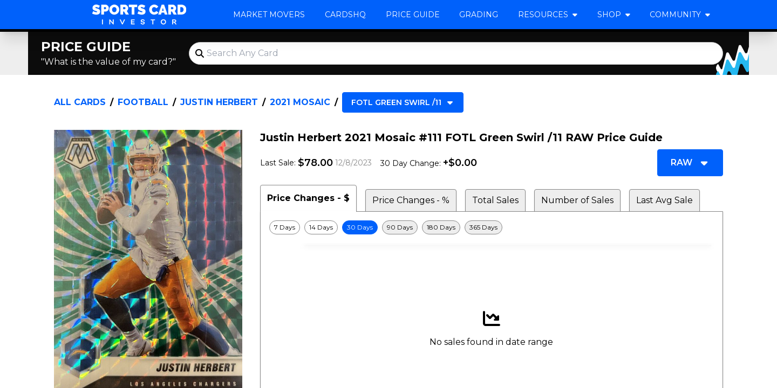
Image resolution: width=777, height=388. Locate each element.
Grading (478, 14)
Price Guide (413, 14)
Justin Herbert (219, 102)
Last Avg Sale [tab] (664, 200)
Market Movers (269, 14)
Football (143, 102)
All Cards (80, 102)
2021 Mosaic (300, 102)
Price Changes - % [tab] (410, 200)
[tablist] (491, 198)
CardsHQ (345, 14)
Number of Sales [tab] (577, 200)
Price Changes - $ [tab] (308, 198)
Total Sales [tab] (495, 200)
